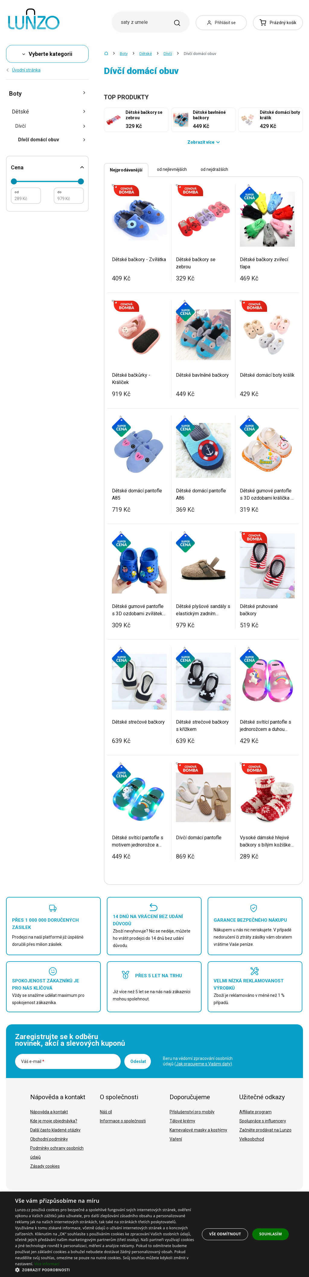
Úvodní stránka (23, 70)
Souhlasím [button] (270, 1234)
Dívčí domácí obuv (52, 139)
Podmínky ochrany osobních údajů (57, 1153)
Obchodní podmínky (49, 1139)
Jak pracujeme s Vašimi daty (203, 1063)
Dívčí (168, 53)
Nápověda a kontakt (49, 1111)
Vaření (176, 1139)
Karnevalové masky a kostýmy (198, 1130)
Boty (124, 53)
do (59, 192)
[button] (104, 1269)
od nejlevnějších (172, 169)
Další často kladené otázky (55, 1130)
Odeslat (138, 1061)
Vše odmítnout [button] (225, 1234)
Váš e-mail (32, 1061)
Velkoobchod (251, 1139)
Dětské (145, 53)
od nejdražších (214, 169)
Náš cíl (106, 1111)
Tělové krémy (182, 1121)
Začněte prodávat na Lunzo (265, 1130)
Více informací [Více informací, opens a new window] (46, 1263)
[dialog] (154, 1234)
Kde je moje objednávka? (53, 1121)
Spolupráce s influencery (262, 1121)
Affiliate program (255, 1111)
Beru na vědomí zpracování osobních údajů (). (198, 1061)
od (16, 192)
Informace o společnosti (123, 1121)
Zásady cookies (45, 1166)
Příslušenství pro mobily (192, 1111)
